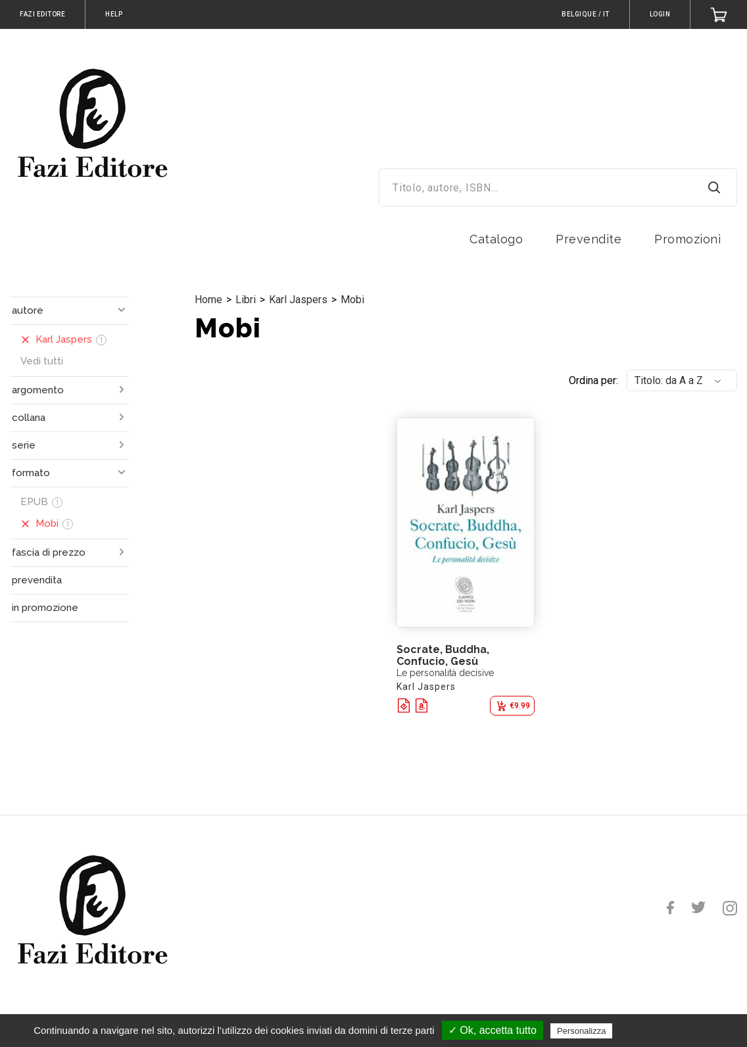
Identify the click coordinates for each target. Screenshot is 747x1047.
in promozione (45, 608)
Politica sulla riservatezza (671, 1030)
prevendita (37, 580)
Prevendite (588, 239)
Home (208, 299)
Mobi (352, 299)
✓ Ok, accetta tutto (492, 1030)
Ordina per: (593, 380)
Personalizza (581, 1031)
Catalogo (496, 239)
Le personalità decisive (445, 673)
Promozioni (687, 239)
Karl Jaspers (298, 299)
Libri (245, 299)
